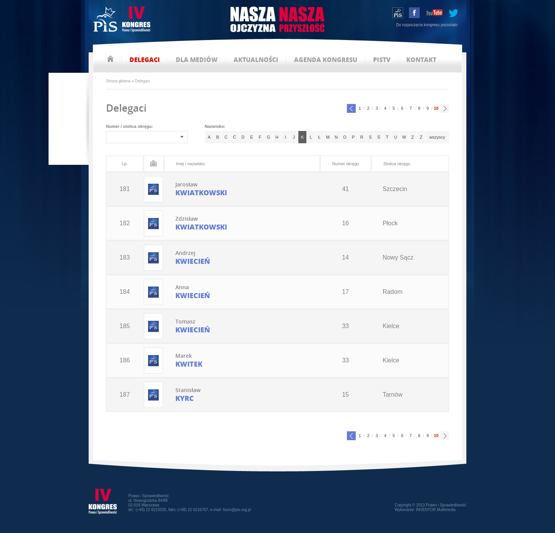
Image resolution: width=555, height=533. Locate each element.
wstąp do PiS (397, 12)
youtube (434, 12)
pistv (381, 60)
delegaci (145, 60)
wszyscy (437, 137)
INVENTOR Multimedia (436, 510)
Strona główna (118, 81)
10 (435, 107)
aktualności (256, 60)
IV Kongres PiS (122, 20)
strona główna (110, 58)
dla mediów (197, 60)
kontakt (421, 60)
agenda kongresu (325, 60)
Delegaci (142, 81)
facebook (414, 12)
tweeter (453, 12)
